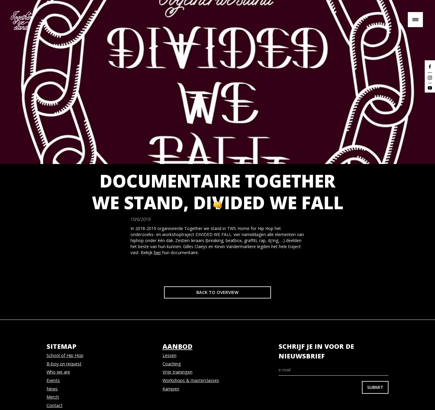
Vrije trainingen (177, 372)
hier (157, 252)
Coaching (172, 364)
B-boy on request (64, 364)
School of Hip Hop (65, 355)
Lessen (169, 355)
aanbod (177, 346)
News (52, 389)
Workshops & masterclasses (191, 380)
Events (53, 380)
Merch (53, 397)
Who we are (58, 372)
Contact (55, 405)
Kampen (171, 389)
